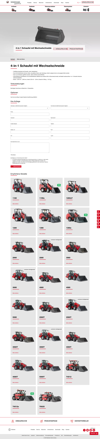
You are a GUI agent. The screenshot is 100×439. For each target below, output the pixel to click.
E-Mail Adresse (14, 123)
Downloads (56, 2)
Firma (12, 111)
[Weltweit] (12, 429)
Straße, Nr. (13, 129)
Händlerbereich (75, 435)
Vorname (13, 117)
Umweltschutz (57, 435)
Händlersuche (89, 2)
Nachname (53, 117)
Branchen (41, 2)
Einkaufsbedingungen (68, 435)
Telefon (52, 123)
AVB (62, 435)
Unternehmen (48, 2)
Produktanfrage (49, 421)
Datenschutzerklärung (40, 435)
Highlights (13, 59)
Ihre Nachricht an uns (15, 141)
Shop (62, 2)
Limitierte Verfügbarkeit (56, 240)
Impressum (33, 435)
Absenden (16, 166)
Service (35, 2)
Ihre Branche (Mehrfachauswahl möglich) (59, 105)
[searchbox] (11, 108)
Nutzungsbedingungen (49, 435)
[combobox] (30, 108)
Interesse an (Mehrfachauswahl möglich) (19, 105)
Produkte (29, 2)
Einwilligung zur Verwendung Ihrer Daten (19, 157)
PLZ (52, 129)
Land (52, 135)
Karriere (67, 2)
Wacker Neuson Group (25, 435)
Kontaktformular (79, 421)
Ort (11, 135)
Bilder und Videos (21, 59)
